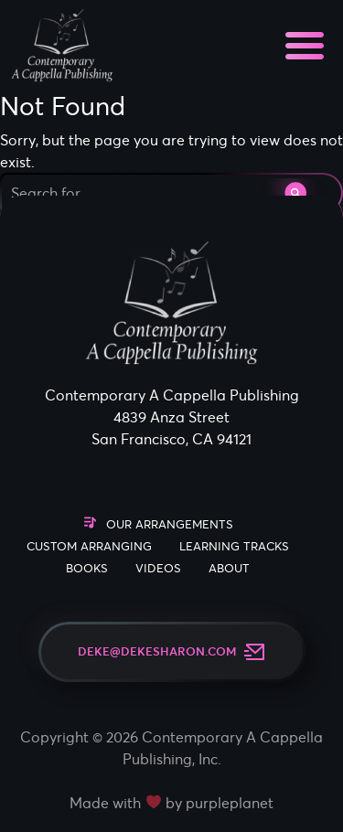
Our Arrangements (169, 524)
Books (87, 568)
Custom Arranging (89, 546)
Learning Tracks (234, 546)
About (229, 568)
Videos (158, 568)
